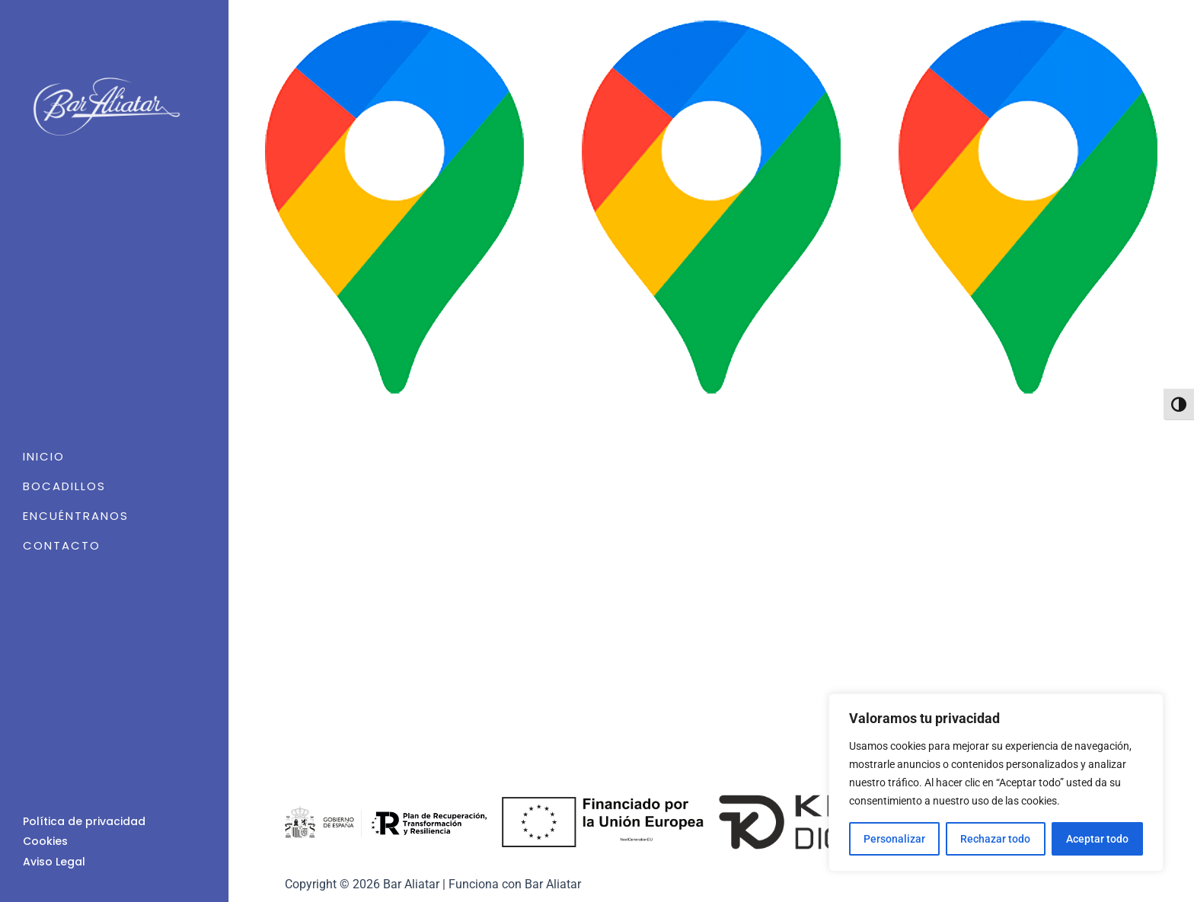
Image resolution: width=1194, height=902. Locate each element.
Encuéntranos (76, 516)
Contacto (62, 545)
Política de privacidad (84, 821)
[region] (996, 782)
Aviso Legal (54, 861)
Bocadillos (64, 486)
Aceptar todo (1097, 839)
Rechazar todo (995, 839)
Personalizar (894, 839)
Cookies (45, 841)
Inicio (44, 456)
